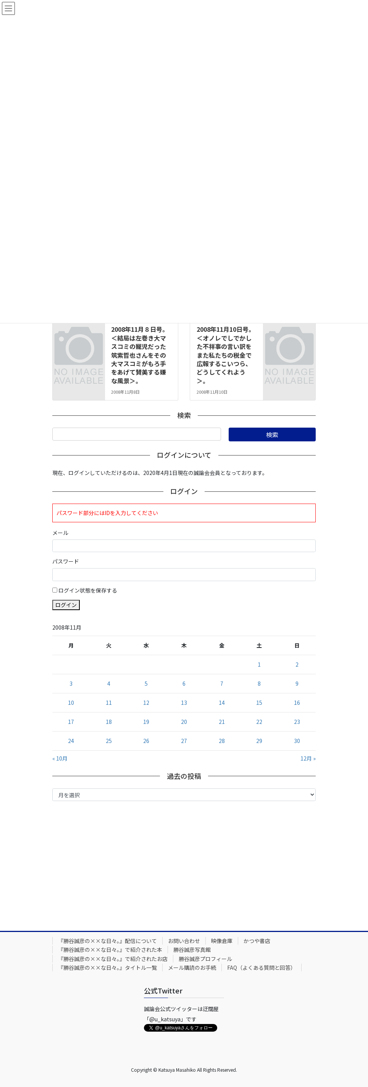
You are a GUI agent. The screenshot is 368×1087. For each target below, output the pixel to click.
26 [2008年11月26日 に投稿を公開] (146, 741)
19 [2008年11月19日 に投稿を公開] (146, 721)
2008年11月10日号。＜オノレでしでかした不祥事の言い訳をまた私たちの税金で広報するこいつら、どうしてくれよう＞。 (226, 355)
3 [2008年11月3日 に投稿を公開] (71, 683)
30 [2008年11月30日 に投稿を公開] (297, 741)
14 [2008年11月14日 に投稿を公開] (222, 702)
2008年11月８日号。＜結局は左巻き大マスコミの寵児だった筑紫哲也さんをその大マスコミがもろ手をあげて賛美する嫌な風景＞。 (139, 355)
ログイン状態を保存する (87, 590)
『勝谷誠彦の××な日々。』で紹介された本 (110, 949)
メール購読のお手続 (192, 967)
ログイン (66, 605)
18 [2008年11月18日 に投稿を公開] (109, 721)
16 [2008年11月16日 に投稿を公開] (297, 702)
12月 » (308, 758)
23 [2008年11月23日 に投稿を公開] (297, 721)
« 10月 (60, 758)
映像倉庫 (221, 941)
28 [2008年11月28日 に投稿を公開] (222, 741)
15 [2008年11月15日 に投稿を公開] (259, 702)
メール (60, 532)
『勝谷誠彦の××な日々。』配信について (107, 941)
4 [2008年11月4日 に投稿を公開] (108, 683)
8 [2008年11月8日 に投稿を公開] (259, 683)
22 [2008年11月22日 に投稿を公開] (259, 721)
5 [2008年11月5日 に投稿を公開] (146, 683)
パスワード (65, 561)
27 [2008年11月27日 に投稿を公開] (184, 741)
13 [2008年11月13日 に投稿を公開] (184, 702)
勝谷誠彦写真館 (192, 949)
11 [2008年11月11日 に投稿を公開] (109, 702)
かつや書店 (257, 941)
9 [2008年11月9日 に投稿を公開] (297, 683)
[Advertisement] (184, 864)
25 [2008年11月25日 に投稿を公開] (109, 741)
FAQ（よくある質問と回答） (261, 967)
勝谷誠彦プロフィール (205, 959)
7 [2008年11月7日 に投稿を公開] (221, 683)
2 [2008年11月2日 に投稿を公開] (297, 664)
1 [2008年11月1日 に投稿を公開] (259, 664)
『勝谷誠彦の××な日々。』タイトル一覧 (107, 967)
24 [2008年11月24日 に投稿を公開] (71, 741)
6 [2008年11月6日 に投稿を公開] (184, 683)
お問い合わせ (184, 941)
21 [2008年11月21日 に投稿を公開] (222, 721)
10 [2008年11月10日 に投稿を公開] (71, 702)
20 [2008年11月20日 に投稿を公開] (184, 721)
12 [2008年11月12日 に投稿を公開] (146, 702)
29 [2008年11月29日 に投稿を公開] (259, 741)
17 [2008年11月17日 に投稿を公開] (71, 721)
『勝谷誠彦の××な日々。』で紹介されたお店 (113, 959)
